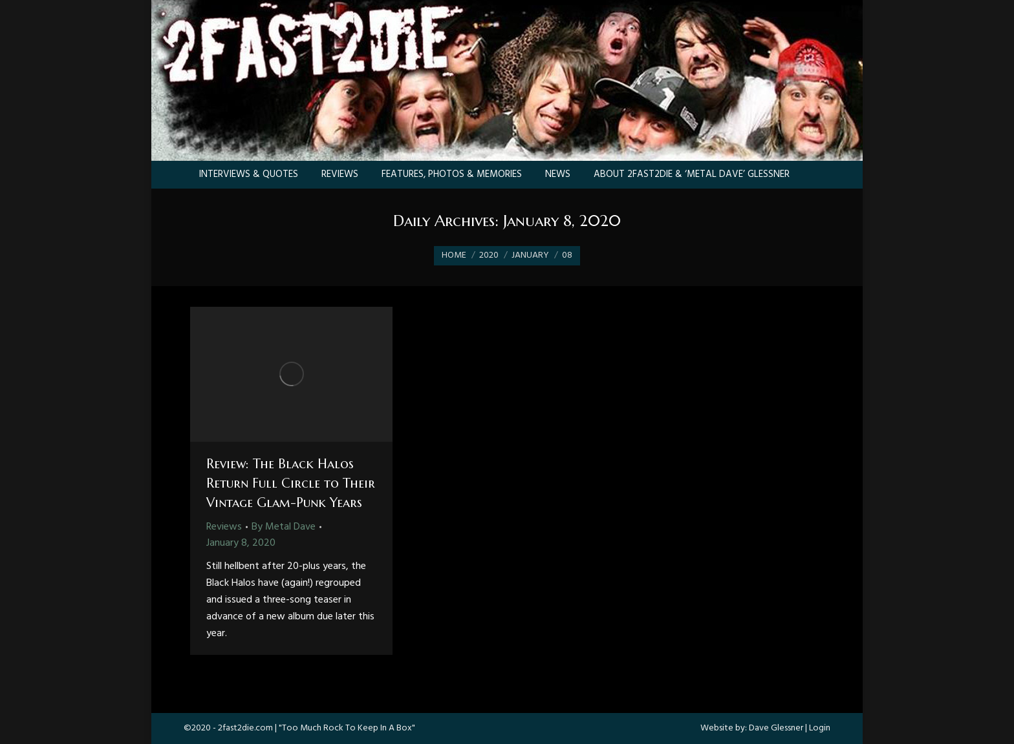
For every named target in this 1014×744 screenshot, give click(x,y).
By (284, 527)
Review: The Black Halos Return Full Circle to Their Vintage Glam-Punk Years (290, 483)
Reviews (224, 527)
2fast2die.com (245, 728)
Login (819, 728)
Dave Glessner (776, 728)
